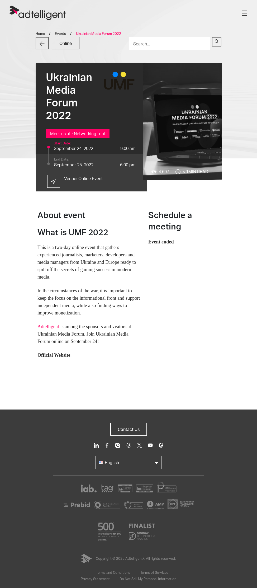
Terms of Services (154, 572)
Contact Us (129, 429)
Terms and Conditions (113, 572)
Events (60, 33)
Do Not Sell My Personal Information (148, 579)
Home (40, 33)
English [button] (109, 462)
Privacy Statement (95, 579)
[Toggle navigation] (244, 13)
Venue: (83, 178)
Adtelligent (48, 326)
